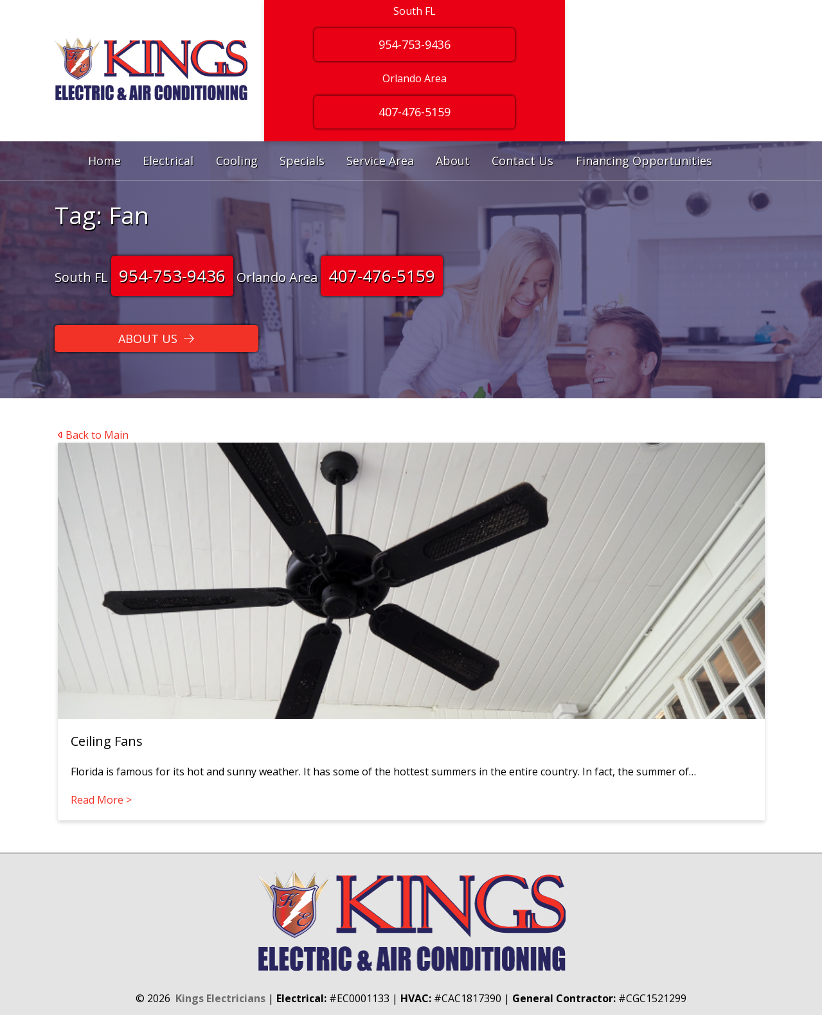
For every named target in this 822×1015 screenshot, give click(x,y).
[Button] (157, 338)
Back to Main (93, 435)
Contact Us (522, 160)
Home (104, 160)
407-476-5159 (381, 275)
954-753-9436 (172, 275)
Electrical (168, 160)
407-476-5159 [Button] (415, 111)
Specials (302, 160)
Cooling (237, 160)
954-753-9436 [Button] (415, 44)
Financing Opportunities (644, 160)
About (453, 160)
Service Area (380, 160)
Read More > (101, 800)
